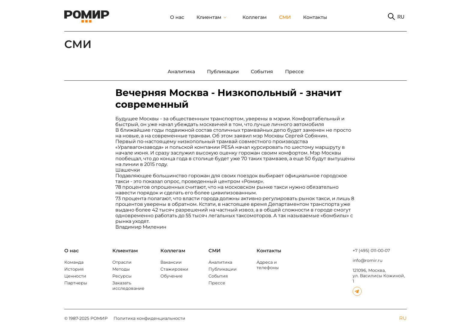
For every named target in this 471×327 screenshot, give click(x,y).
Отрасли (122, 262)
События (218, 276)
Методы (121, 269)
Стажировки (174, 269)
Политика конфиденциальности (149, 318)
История (74, 269)
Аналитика (220, 262)
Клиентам (208, 17)
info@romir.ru (367, 260)
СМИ (285, 17)
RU (400, 17)
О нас (177, 17)
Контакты (315, 17)
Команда (74, 262)
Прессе (216, 283)
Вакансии (171, 262)
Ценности (75, 276)
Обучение (171, 276)
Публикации (222, 269)
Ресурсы (122, 276)
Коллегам (254, 17)
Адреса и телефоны (268, 265)
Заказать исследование (128, 285)
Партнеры (75, 283)
